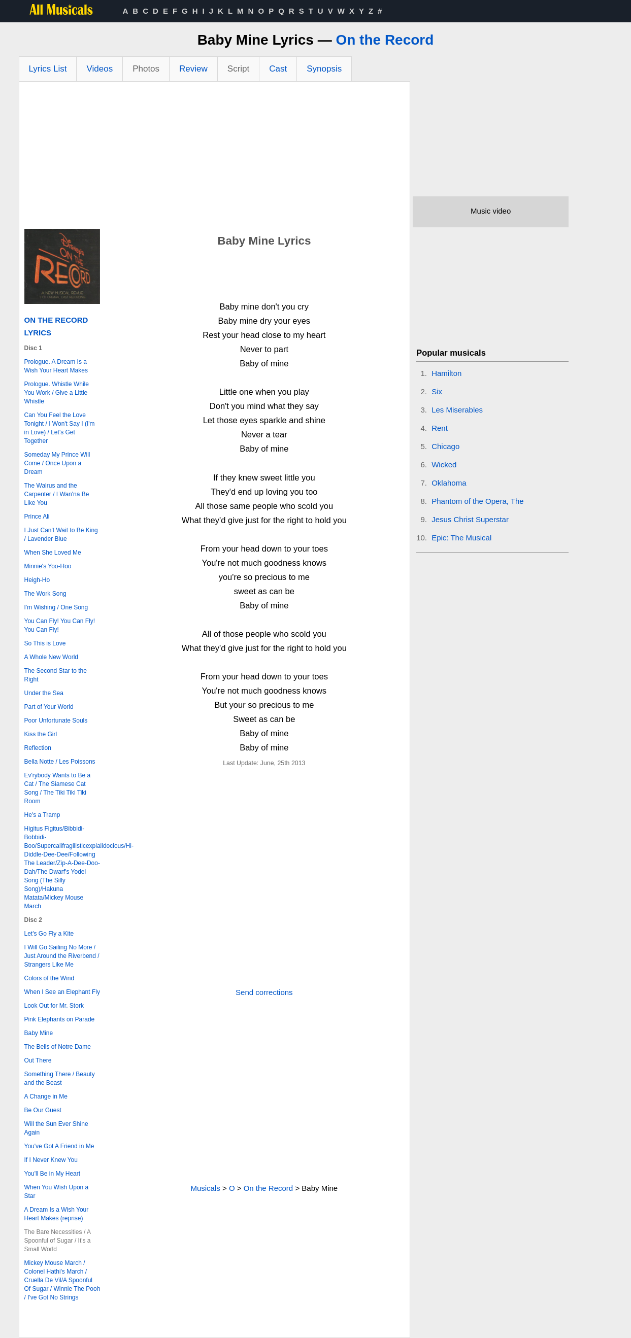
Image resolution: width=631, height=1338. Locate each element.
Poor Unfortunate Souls (56, 720)
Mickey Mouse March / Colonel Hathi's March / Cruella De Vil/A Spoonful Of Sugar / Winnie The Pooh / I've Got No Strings (62, 1280)
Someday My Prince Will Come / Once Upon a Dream (57, 463)
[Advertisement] (214, 158)
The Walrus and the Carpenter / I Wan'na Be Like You (56, 494)
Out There (38, 1060)
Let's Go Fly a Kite (49, 933)
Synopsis (324, 69)
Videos (99, 69)
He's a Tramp (42, 814)
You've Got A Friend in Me (59, 1146)
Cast (278, 69)
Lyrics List (48, 69)
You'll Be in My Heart (52, 1173)
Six (436, 391)
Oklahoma (448, 482)
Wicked (443, 464)
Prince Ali (37, 516)
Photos (145, 69)
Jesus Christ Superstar (470, 519)
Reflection (37, 747)
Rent (439, 428)
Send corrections (264, 992)
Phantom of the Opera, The (477, 501)
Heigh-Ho (37, 580)
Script (238, 69)
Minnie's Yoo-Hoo (48, 566)
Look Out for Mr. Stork (54, 1005)
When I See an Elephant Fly (62, 992)
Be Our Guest (42, 1110)
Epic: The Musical (461, 537)
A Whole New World (51, 657)
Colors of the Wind (49, 978)
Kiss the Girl (40, 734)
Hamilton (446, 373)
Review (193, 69)
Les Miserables (457, 409)
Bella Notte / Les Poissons (59, 761)
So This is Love (45, 643)
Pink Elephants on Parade (59, 1019)
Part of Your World (49, 706)
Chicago (445, 446)
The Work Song (45, 593)
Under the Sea (43, 693)
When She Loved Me (52, 552)
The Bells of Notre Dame (57, 1046)
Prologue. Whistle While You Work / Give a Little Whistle (56, 393)
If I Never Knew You (51, 1159)
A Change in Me (46, 1096)
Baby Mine (38, 1033)
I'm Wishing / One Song (56, 607)
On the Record (385, 40)
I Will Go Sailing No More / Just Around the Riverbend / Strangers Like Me (61, 956)
